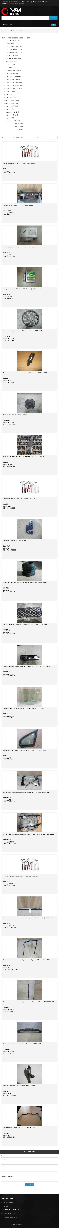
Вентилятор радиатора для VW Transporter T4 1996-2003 (22, 331)
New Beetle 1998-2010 (13, 70)
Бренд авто (4, 1155)
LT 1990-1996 (10, 64)
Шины (5, 1206)
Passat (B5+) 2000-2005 (14, 85)
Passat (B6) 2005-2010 (13, 88)
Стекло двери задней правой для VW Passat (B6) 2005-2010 (23, 708)
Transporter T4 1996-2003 (14, 127)
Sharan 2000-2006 (12, 100)
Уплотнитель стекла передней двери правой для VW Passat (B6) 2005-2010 (29, 1001)
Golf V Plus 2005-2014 (13, 58)
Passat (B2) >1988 (11, 73)
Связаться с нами (9, 1213)
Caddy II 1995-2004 (12, 41)
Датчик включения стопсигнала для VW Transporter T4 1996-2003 (25, 372)
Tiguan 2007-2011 (11, 106)
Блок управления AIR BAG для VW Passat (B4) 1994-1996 (22, 289)
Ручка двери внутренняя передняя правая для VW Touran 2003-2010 (26, 666)
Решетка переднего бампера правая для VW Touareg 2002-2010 (25, 624)
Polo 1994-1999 (10, 94)
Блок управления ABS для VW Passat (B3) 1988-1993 (20, 247)
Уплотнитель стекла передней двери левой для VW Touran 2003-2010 (26, 960)
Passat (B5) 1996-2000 (13, 82)
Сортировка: (6, 137)
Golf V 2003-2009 (11, 55)
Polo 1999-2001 (10, 97)
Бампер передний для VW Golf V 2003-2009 (18, 205)
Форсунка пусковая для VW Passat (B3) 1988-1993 (20, 1085)
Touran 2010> (10, 118)
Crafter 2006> (10, 44)
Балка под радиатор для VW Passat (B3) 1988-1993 (20, 163)
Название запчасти (7, 1176)
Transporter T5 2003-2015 (14, 130)
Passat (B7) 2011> (11, 91)
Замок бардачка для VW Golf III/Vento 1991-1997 (19, 498)
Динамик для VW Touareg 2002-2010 (15, 414)
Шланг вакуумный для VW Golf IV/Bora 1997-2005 (19, 1127)
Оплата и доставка (10, 1217)
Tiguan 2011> (9, 109)
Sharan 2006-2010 (11, 103)
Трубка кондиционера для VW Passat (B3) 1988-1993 (21, 876)
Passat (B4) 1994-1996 (13, 79)
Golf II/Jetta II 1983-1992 (13, 46)
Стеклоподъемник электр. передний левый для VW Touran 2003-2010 (26, 792)
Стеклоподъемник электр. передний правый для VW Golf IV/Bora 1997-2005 (28, 834)
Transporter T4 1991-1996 (14, 124)
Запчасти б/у (8, 1202)
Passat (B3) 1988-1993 (13, 76)
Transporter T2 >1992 (12, 121)
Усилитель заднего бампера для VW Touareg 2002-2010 (22, 1043)
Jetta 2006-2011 (11, 61)
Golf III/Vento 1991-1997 (13, 49)
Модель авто (5, 1162)
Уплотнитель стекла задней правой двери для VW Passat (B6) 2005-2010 (28, 918)
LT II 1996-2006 (10, 67)
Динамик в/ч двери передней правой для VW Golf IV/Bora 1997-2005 (26, 456)
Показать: (40, 137)
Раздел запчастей (6, 1169)
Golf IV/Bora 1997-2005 (13, 52)
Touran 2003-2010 (11, 115)
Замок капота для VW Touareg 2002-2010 (17, 540)
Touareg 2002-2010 (12, 112)
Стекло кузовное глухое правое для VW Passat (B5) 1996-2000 (24, 750)
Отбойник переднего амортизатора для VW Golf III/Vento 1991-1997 (25, 582)
